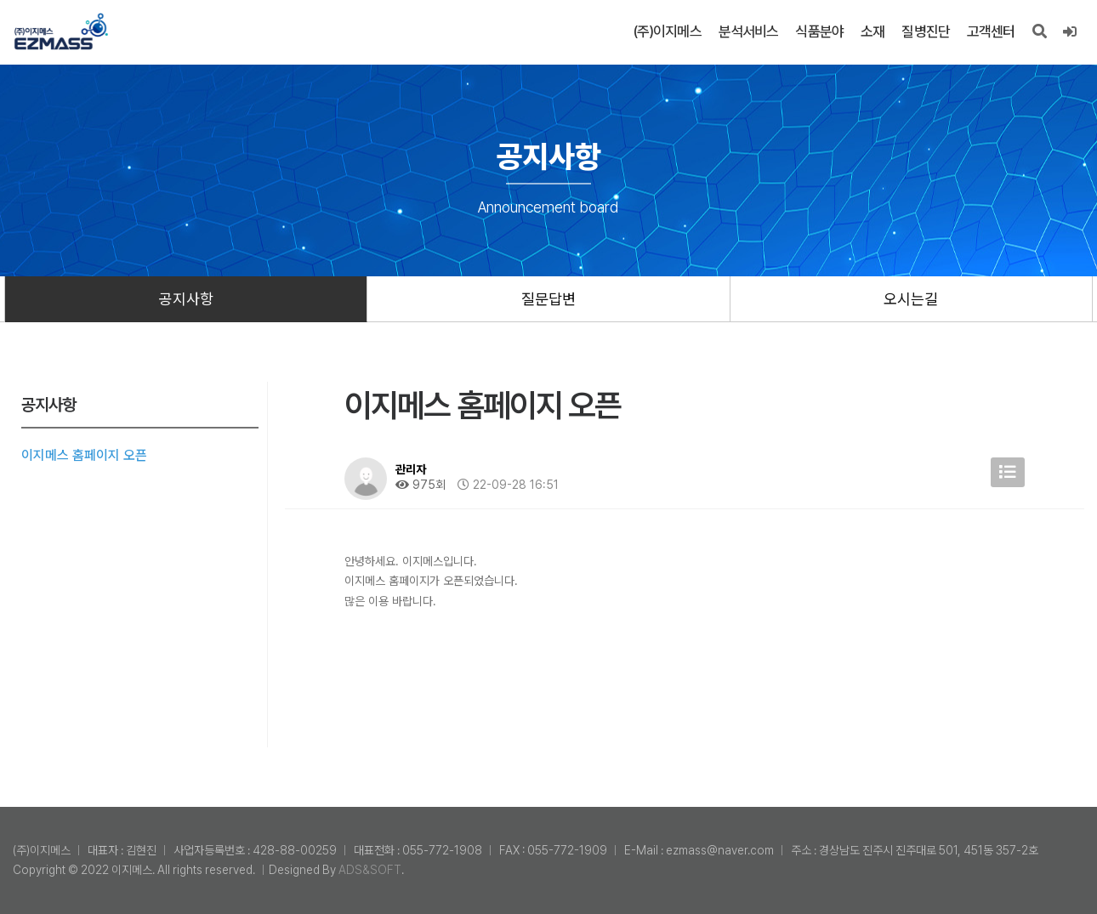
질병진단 (925, 31)
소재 (872, 31)
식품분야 (819, 31)
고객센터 (991, 31)
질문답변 (548, 299)
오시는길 (911, 299)
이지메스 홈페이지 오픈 (84, 455)
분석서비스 (749, 31)
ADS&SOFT (369, 870)
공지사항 (186, 299)
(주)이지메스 (667, 31)
